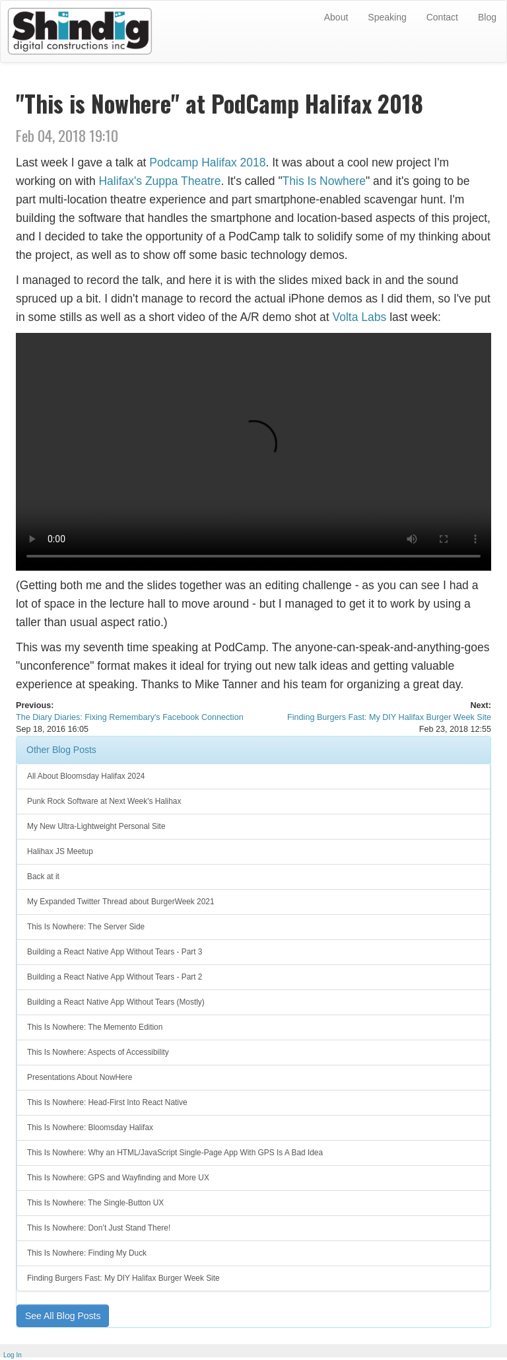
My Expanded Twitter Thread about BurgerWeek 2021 (121, 901)
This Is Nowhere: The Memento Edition (94, 1027)
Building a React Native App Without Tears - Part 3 (114, 951)
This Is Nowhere (324, 181)
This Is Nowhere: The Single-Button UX (95, 1202)
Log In (12, 1355)
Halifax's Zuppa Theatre (159, 181)
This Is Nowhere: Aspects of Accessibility (98, 1052)
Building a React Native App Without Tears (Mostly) (116, 1002)
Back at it (43, 876)
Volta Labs (360, 317)
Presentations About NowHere (79, 1077)
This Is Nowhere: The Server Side (86, 926)
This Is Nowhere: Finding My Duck (87, 1253)
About (336, 17)
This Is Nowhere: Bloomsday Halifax (90, 1127)
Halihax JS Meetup (60, 851)
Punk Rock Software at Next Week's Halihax (104, 801)
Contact (442, 17)
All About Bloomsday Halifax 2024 (86, 776)
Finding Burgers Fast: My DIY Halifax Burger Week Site (389, 717)
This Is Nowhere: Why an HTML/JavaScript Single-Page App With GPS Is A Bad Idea (175, 1152)
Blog (487, 17)
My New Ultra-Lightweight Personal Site (96, 826)
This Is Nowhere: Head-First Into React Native (107, 1102)
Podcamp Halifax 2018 (207, 162)
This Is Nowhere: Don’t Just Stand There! (98, 1228)
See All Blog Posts (62, 1315)
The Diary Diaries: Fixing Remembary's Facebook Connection (130, 717)
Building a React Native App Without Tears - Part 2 (114, 977)
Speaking (387, 17)
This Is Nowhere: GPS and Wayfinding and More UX (118, 1177)
